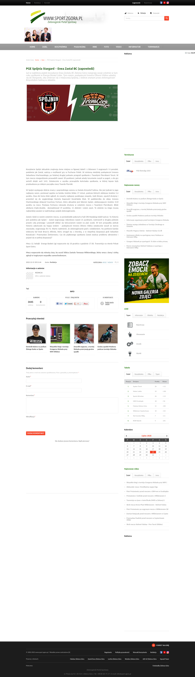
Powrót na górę (162, 645)
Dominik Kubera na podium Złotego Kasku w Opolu (145, 199)
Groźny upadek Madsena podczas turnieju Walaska (145, 216)
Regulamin (108, 652)
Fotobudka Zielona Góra (161, 666)
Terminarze (153, 47)
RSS (168, 2)
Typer (128, 315)
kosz (43, 60)
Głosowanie (136, 334)
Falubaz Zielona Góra (77, 659)
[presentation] (48, 423)
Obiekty (150, 315)
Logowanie (136, 3)
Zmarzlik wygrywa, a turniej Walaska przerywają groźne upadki (84, 349)
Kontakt (47, 3)
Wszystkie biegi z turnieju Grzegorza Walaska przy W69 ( (147, 482)
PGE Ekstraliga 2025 (139, 170)
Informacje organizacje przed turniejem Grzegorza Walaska (148, 220)
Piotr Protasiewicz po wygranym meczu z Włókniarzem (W (147, 509)
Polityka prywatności (122, 652)
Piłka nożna (79, 47)
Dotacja (143, 13)
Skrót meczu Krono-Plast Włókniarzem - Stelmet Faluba (146, 505)
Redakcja (37, 3)
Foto (106, 47)
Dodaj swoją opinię (109, 303)
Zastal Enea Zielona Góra (96, 659)
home (37, 60)
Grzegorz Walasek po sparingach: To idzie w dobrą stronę (147, 241)
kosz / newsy (108, 262)
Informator (135, 47)
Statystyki (156, 13)
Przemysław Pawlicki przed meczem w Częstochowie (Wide (145, 519)
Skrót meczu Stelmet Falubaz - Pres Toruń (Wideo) (145, 524)
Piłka (149, 161)
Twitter (164, 2)
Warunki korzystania (140, 652)
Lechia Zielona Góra (114, 659)
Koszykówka (61, 47)
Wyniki (134, 353)
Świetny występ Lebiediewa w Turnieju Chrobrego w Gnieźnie (145, 225)
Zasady (134, 344)
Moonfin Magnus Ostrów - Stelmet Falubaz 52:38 (144, 231)
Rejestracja (148, 3)
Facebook (161, 2)
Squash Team (164, 659)
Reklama (130, 13)
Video (118, 47)
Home (28, 3)
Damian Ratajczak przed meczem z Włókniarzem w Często (147, 514)
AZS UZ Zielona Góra (150, 659)
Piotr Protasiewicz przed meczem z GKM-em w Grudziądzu (148, 491)
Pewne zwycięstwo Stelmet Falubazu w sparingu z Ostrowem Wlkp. (144, 247)
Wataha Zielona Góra (132, 659)
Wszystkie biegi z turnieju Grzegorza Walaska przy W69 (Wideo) (59, 349)
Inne (95, 47)
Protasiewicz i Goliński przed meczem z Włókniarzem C (146, 496)
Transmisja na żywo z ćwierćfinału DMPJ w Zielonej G (146, 500)
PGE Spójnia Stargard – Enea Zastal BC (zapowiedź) (60, 69)
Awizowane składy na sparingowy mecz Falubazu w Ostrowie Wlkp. (145, 236)
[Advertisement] (107, 34)
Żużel (44, 47)
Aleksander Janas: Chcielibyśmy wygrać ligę (142, 487)
